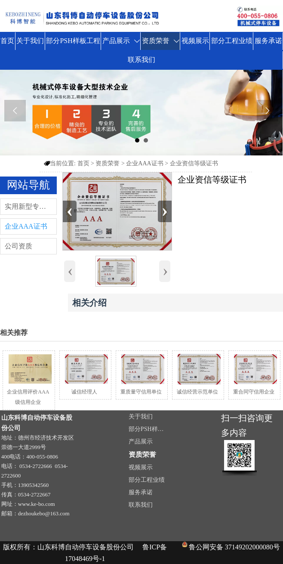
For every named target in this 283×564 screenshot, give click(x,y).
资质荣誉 (107, 163)
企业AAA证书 (144, 163)
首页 (83, 163)
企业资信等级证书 (194, 163)
